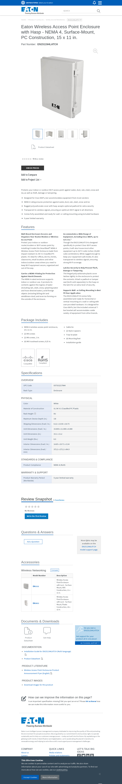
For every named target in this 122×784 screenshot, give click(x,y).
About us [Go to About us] (25, 752)
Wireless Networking (55, 20)
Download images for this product (38, 685)
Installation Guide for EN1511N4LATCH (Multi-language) (47, 651)
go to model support (89, 643)
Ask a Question (33, 541)
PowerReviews (59, 500)
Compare (54, 570)
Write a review (38, 159)
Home (23, 20)
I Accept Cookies (30, 777)
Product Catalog (36, 20)
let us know (91, 701)
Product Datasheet (32, 659)
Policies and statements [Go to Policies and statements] (59, 755)
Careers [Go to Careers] (24, 755)
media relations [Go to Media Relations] (55, 752)
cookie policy (61, 769)
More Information (49, 777)
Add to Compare (29, 174)
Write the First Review (36, 516)
